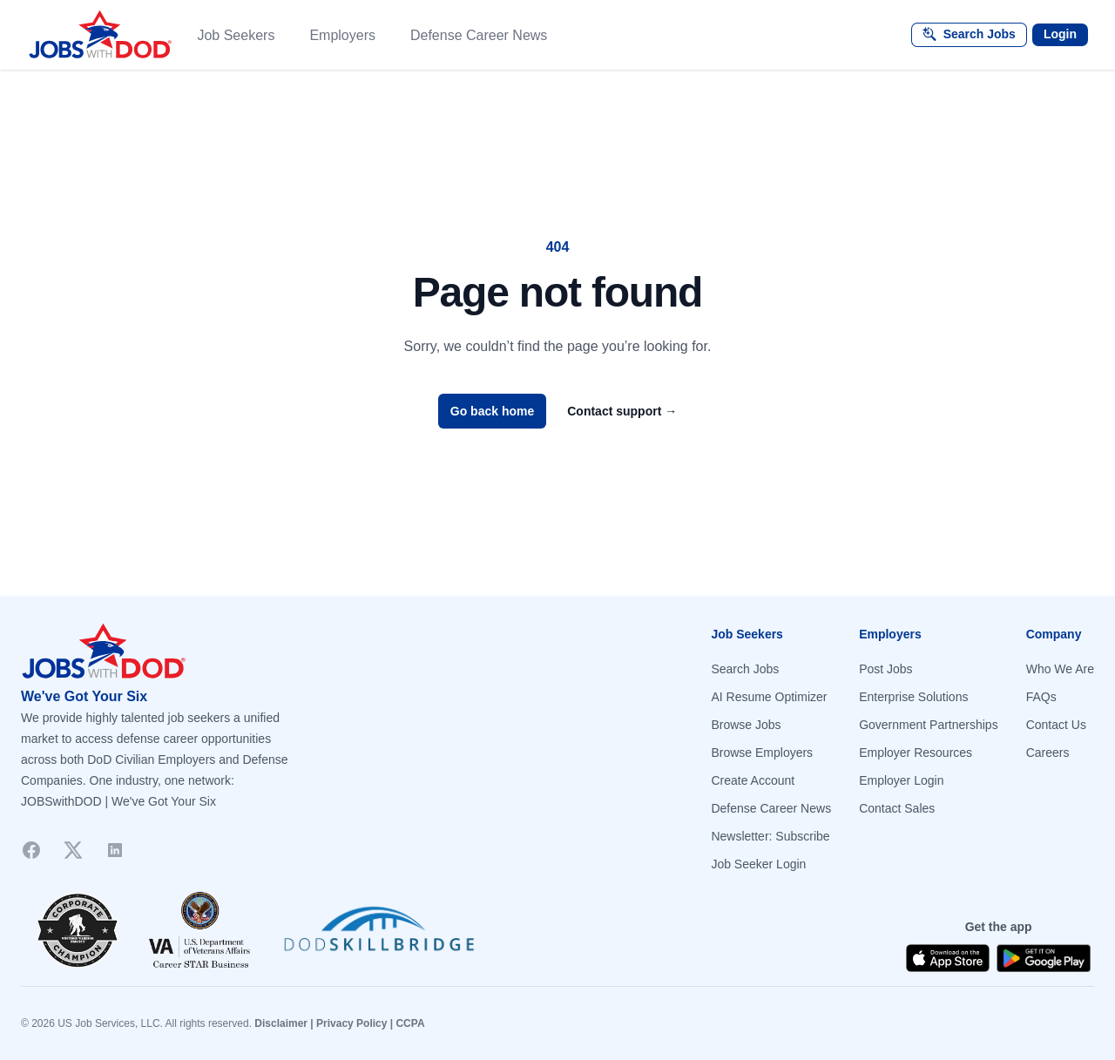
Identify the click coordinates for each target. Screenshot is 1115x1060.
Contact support (622, 411)
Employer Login (901, 780)
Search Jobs (745, 669)
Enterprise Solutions (913, 697)
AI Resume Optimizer (769, 697)
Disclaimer (280, 1023)
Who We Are (1060, 669)
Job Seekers (235, 35)
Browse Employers (762, 753)
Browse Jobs (745, 725)
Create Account (752, 780)
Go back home (492, 411)
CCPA (409, 1023)
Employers (342, 35)
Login (1060, 34)
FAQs (1041, 697)
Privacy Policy (351, 1023)
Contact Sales (897, 808)
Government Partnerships (928, 725)
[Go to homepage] (282, 651)
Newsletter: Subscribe (770, 836)
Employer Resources (915, 753)
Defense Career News (478, 35)
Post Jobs (885, 669)
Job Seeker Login (758, 864)
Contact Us (1056, 725)
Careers (1048, 753)
